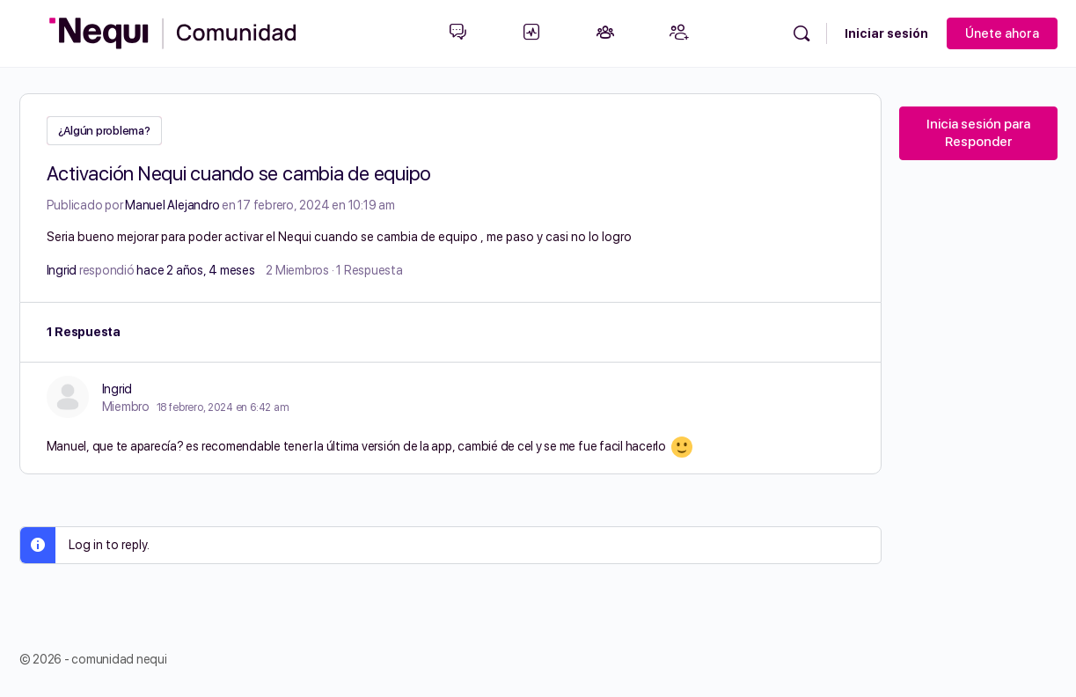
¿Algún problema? (104, 130)
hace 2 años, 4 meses (195, 268)
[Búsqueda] (801, 33)
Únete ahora (1002, 33)
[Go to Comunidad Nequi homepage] (173, 31)
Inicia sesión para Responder (978, 133)
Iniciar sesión (886, 33)
